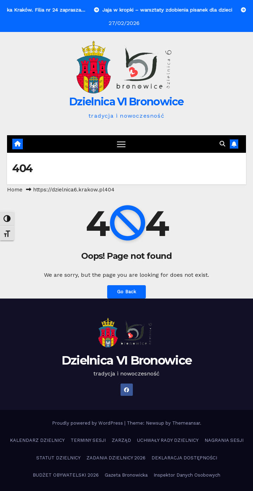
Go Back (126, 292)
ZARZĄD (121, 440)
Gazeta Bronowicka (126, 475)
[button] (222, 143)
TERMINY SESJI (88, 440)
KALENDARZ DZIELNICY (37, 440)
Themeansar (186, 423)
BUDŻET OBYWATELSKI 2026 (66, 475)
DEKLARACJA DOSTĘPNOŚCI (184, 457)
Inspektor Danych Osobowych (187, 475)
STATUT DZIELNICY (58, 457)
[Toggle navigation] (121, 144)
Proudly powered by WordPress (88, 423)
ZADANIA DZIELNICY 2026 (115, 457)
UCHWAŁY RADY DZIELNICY (168, 440)
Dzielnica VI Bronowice (126, 101)
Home (14, 189)
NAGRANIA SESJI (224, 440)
